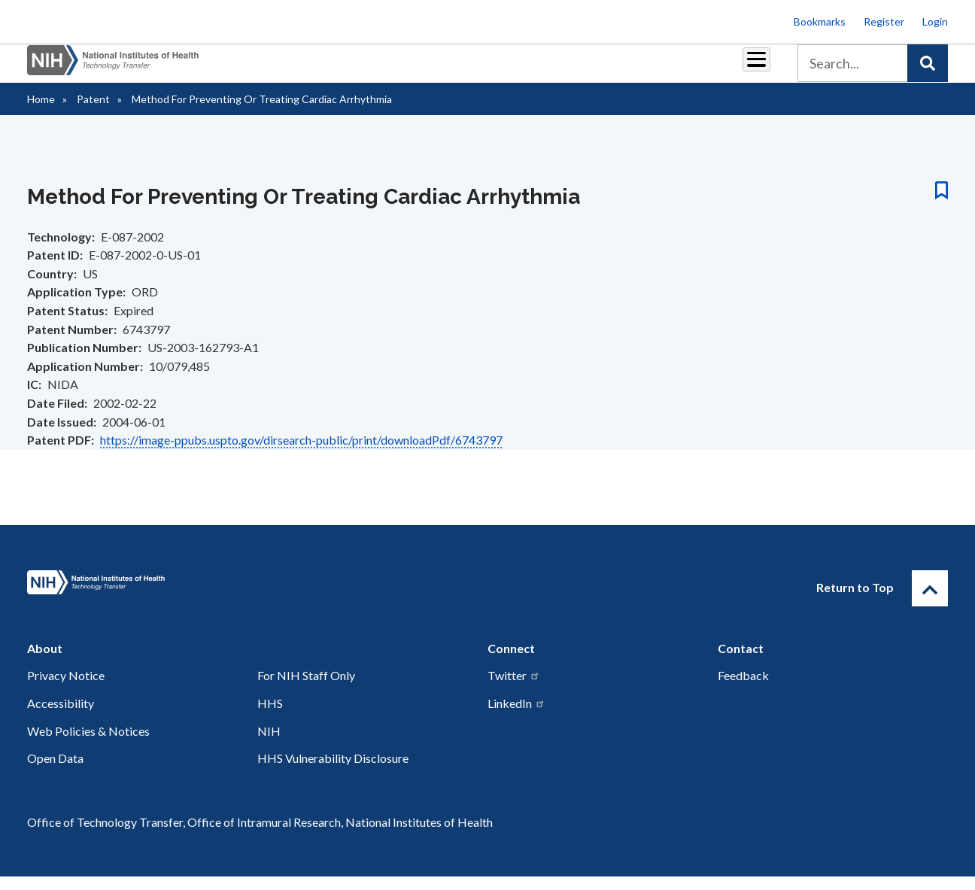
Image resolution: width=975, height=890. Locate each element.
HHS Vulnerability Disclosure (333, 771)
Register (884, 21)
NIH (269, 744)
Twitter (513, 689)
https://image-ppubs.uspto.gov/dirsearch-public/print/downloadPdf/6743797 (301, 453)
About (742, 68)
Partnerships (331, 68)
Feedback (743, 689)
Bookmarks (820, 21)
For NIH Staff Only (306, 689)
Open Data (55, 771)
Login (935, 21)
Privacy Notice (66, 689)
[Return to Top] (930, 602)
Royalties (411, 68)
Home (41, 112)
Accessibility (60, 716)
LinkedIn (516, 716)
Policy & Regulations (651, 68)
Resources (550, 68)
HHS (270, 716)
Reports (479, 68)
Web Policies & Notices (88, 744)
